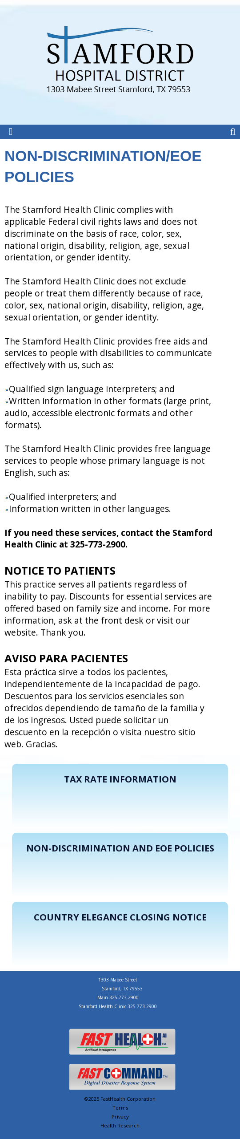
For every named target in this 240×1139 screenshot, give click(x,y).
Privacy (120, 1116)
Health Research (120, 1125)
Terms (120, 1107)
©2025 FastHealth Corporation (120, 1098)
